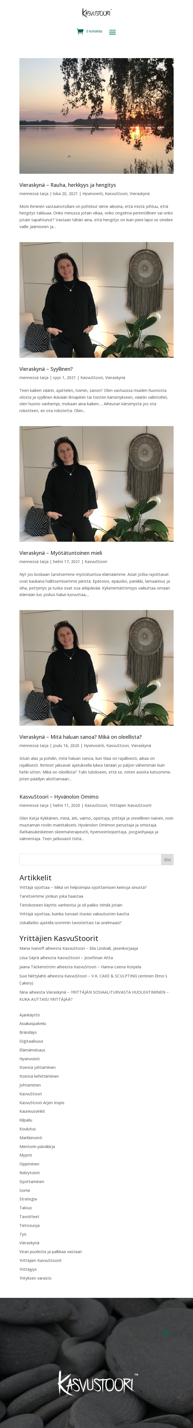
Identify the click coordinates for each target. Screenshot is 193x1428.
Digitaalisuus (31, 1041)
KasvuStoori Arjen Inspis (41, 1102)
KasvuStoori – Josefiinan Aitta (85, 957)
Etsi (167, 859)
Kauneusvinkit (32, 1111)
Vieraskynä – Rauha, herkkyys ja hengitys (67, 184)
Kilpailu (25, 1120)
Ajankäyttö (29, 1015)
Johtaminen (30, 1085)
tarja (44, 193)
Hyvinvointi (92, 193)
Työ (23, 1234)
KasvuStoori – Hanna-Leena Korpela (107, 966)
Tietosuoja (29, 1225)
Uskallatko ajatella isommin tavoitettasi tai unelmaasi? (70, 922)
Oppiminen (29, 1164)
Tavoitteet (29, 1216)
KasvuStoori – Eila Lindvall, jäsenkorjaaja (100, 948)
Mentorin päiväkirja (37, 1146)
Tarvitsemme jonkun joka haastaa (51, 896)
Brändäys (28, 1032)
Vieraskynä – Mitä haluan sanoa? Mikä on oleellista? (80, 736)
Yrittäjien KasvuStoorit (130, 805)
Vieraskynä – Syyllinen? (46, 368)
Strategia (28, 1199)
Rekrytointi (29, 1172)
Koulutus (27, 1129)
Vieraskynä (140, 193)
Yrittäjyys (28, 1269)
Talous (25, 1207)
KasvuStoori (116, 193)
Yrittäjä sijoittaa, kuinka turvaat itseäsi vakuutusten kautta (74, 913)
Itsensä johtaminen (37, 1067)
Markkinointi (30, 1137)
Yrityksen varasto (35, 1278)
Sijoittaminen (31, 1181)
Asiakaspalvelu (32, 1023)
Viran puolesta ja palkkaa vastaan (50, 1251)
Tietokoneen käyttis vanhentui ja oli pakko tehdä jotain (70, 905)
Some (24, 1190)
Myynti (25, 1155)
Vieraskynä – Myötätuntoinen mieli (60, 552)
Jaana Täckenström (37, 966)
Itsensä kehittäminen (39, 1076)
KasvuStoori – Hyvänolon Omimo (59, 796)
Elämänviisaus (32, 1050)
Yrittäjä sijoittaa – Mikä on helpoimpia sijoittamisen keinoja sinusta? (83, 887)
